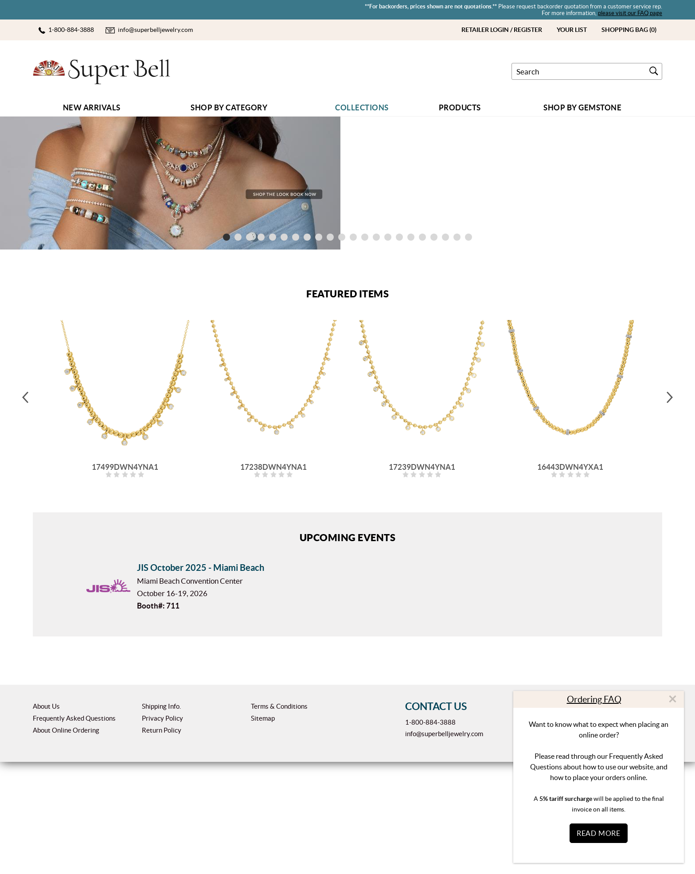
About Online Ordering (66, 842)
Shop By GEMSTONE (582, 107)
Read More (599, 833)
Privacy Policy (162, 830)
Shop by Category (229, 107)
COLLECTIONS (362, 107)
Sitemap (263, 830)
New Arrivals (92, 107)
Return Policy (161, 842)
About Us (46, 818)
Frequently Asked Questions (74, 830)
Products (460, 107)
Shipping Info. (161, 818)
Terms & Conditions (279, 818)
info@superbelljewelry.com (444, 846)
